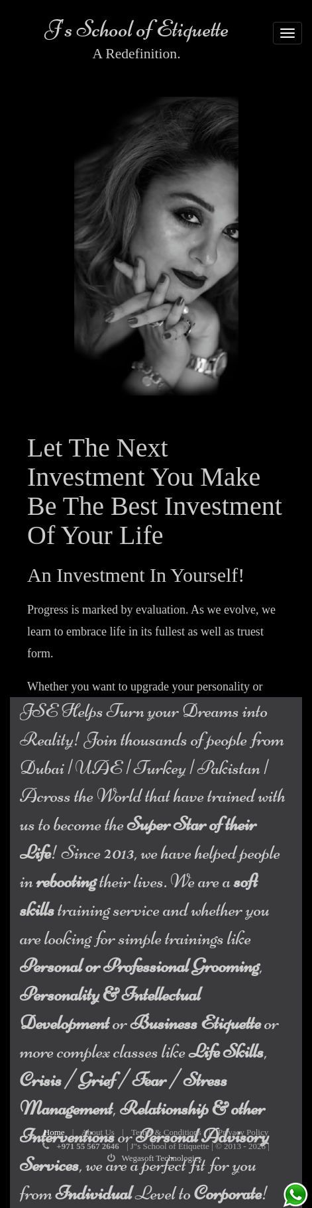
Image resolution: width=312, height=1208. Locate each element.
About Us (98, 1132)
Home (54, 1132)
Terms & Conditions (166, 1132)
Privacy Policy (243, 1132)
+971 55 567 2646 (87, 1146)
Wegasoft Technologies (162, 1158)
